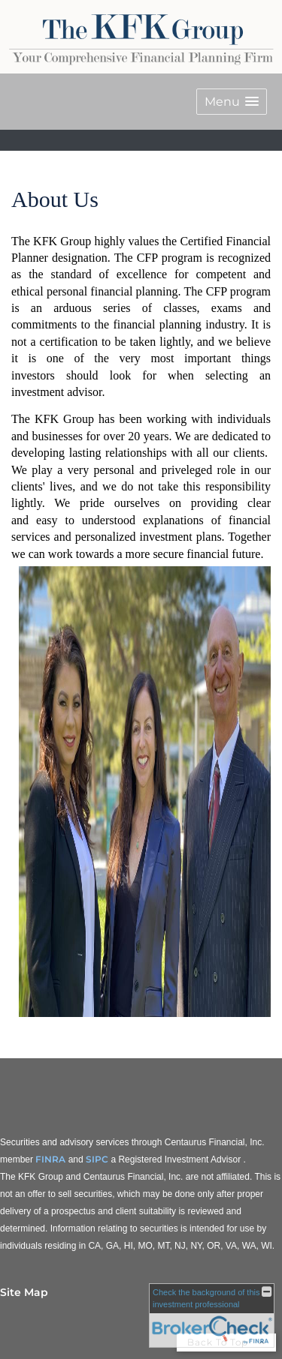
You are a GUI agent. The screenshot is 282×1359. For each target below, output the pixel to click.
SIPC (97, 1159)
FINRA (50, 1159)
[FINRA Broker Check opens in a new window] (211, 1315)
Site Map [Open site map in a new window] (24, 1292)
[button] (231, 101)
